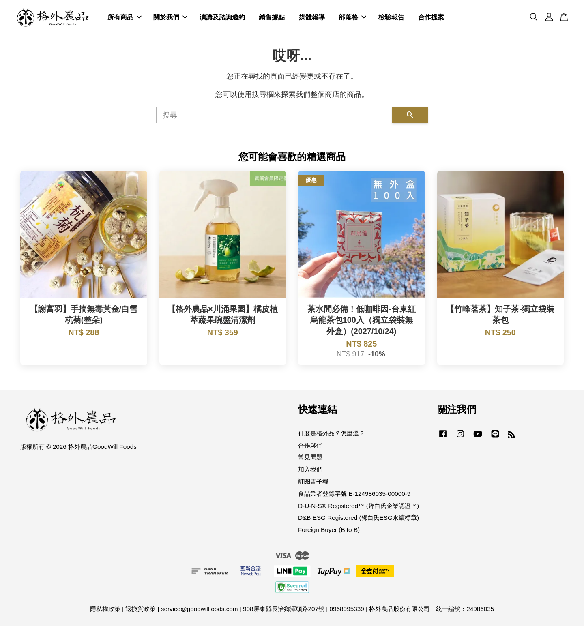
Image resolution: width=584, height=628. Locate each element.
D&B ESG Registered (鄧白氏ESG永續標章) (358, 519)
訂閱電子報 (313, 483)
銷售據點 (272, 18)
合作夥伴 (310, 447)
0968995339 (347, 610)
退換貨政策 (140, 610)
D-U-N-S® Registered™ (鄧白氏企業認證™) (358, 507)
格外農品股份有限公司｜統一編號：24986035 (431, 610)
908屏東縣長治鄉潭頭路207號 (283, 610)
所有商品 (124, 18)
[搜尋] (274, 117)
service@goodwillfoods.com (199, 610)
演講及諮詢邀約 (222, 18)
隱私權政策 (105, 610)
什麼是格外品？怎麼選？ (331, 434)
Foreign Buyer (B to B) (329, 531)
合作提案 (431, 18)
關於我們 (170, 18)
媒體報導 (312, 18)
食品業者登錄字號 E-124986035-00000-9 (354, 495)
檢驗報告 (391, 18)
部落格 (352, 18)
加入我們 (310, 471)
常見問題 (310, 459)
